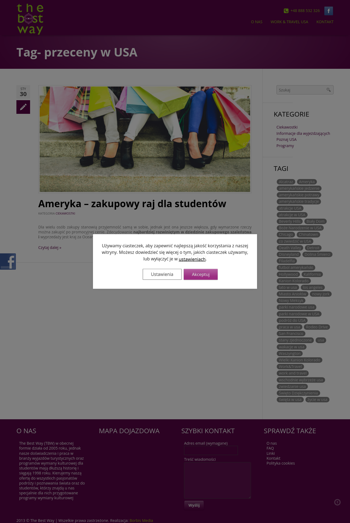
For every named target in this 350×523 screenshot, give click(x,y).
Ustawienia (162, 274)
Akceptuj (201, 274)
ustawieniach (192, 259)
